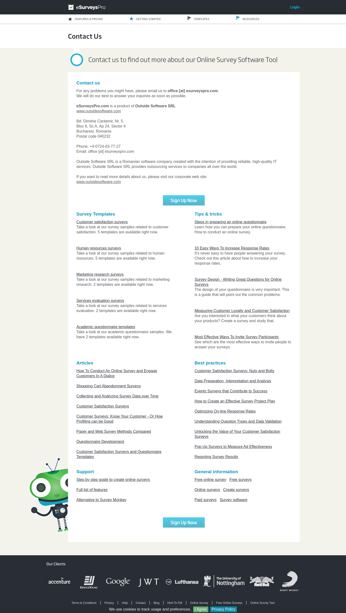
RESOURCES (250, 19)
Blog (156, 603)
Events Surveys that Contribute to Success (231, 391)
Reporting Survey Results (216, 457)
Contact (141, 603)
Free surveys (240, 480)
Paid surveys (206, 500)
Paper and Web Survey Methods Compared (113, 431)
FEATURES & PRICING (89, 19)
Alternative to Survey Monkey (101, 500)
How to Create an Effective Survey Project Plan (235, 401)
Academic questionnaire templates (105, 327)
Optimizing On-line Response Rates (225, 411)
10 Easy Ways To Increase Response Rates (232, 248)
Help (125, 603)
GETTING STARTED (148, 19)
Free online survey (210, 480)
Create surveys (236, 490)
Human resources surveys (98, 248)
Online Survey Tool (262, 603)
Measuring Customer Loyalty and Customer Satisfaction (242, 311)
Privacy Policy (224, 609)
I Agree (201, 609)
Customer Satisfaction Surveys (102, 406)
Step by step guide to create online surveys (113, 480)
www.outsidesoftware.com (98, 111)
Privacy (109, 603)
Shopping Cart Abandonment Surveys (108, 386)
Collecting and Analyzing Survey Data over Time (117, 396)
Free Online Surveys (229, 603)
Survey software (233, 500)
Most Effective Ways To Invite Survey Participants (237, 337)
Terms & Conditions (84, 603)
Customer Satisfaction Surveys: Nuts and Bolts (234, 371)
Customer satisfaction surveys (102, 222)
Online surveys (207, 490)
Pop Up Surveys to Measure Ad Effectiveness (233, 447)
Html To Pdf (174, 603)
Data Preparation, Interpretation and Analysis (233, 381)
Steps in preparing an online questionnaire (231, 222)
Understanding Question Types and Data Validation (238, 421)
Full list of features (92, 490)
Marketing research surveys (100, 274)
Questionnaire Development (100, 442)
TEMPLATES (201, 19)
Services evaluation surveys (100, 301)
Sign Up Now (184, 200)
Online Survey (199, 603)
